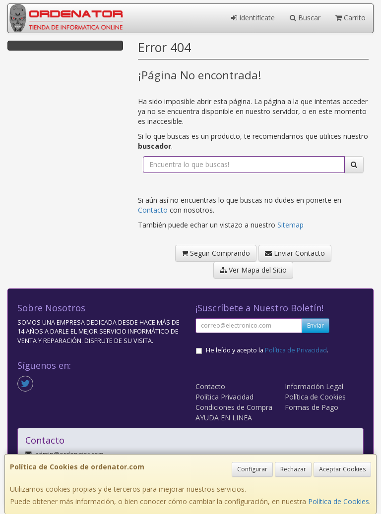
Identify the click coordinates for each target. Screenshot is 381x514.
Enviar (315, 325)
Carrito (350, 17)
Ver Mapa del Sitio (253, 270)
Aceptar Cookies (342, 469)
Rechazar (293, 469)
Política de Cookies (338, 501)
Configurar (252, 469)
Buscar (305, 17)
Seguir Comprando (216, 253)
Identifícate (253, 17)
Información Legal (314, 386)
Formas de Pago (311, 407)
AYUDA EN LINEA (223, 417)
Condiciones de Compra (233, 407)
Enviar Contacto (295, 253)
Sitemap (290, 224)
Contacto (153, 210)
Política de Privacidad (296, 350)
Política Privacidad (224, 396)
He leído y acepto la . (267, 350)
